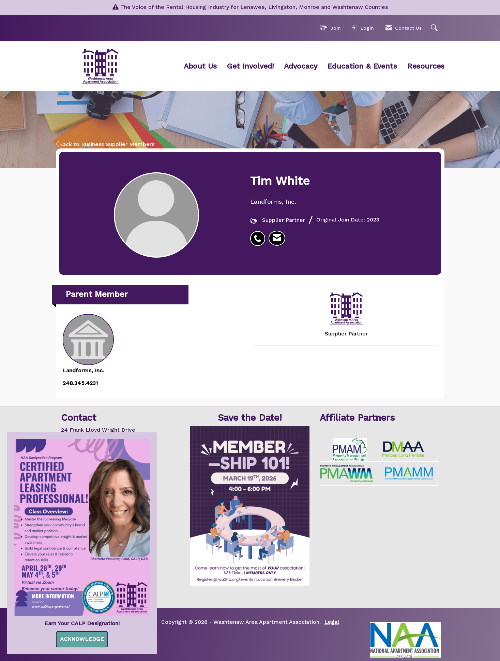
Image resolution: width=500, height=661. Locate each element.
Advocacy (300, 66)
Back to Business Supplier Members (105, 144)
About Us (200, 66)
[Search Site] (435, 28)
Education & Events (362, 66)
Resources (425, 66)
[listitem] (259, 235)
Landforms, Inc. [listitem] (88, 344)
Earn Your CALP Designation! (82, 623)
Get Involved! (250, 66)
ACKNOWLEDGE (82, 639)
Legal (331, 622)
